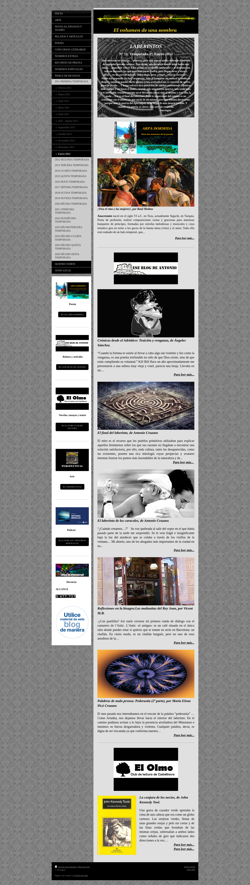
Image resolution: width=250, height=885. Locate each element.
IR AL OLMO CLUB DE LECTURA (72, 427)
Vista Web (191, 869)
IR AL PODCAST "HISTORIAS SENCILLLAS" (72, 541)
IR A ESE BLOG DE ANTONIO (72, 367)
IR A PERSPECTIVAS (72, 487)
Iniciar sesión (189, 867)
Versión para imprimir (66, 867)
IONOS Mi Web (81, 875)
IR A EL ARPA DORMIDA (72, 314)
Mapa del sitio (84, 867)
